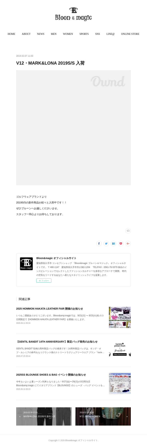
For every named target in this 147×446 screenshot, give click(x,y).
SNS (97, 34)
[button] (11, 34)
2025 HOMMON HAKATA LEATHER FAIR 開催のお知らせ (49, 308)
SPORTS (84, 34)
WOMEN (68, 34)
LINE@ (110, 34)
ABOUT (26, 34)
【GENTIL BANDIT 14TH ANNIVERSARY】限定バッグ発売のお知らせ (57, 341)
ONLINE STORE (130, 34)
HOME (11, 34)
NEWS (40, 34)
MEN (53, 34)
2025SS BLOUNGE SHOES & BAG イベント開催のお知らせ (51, 374)
